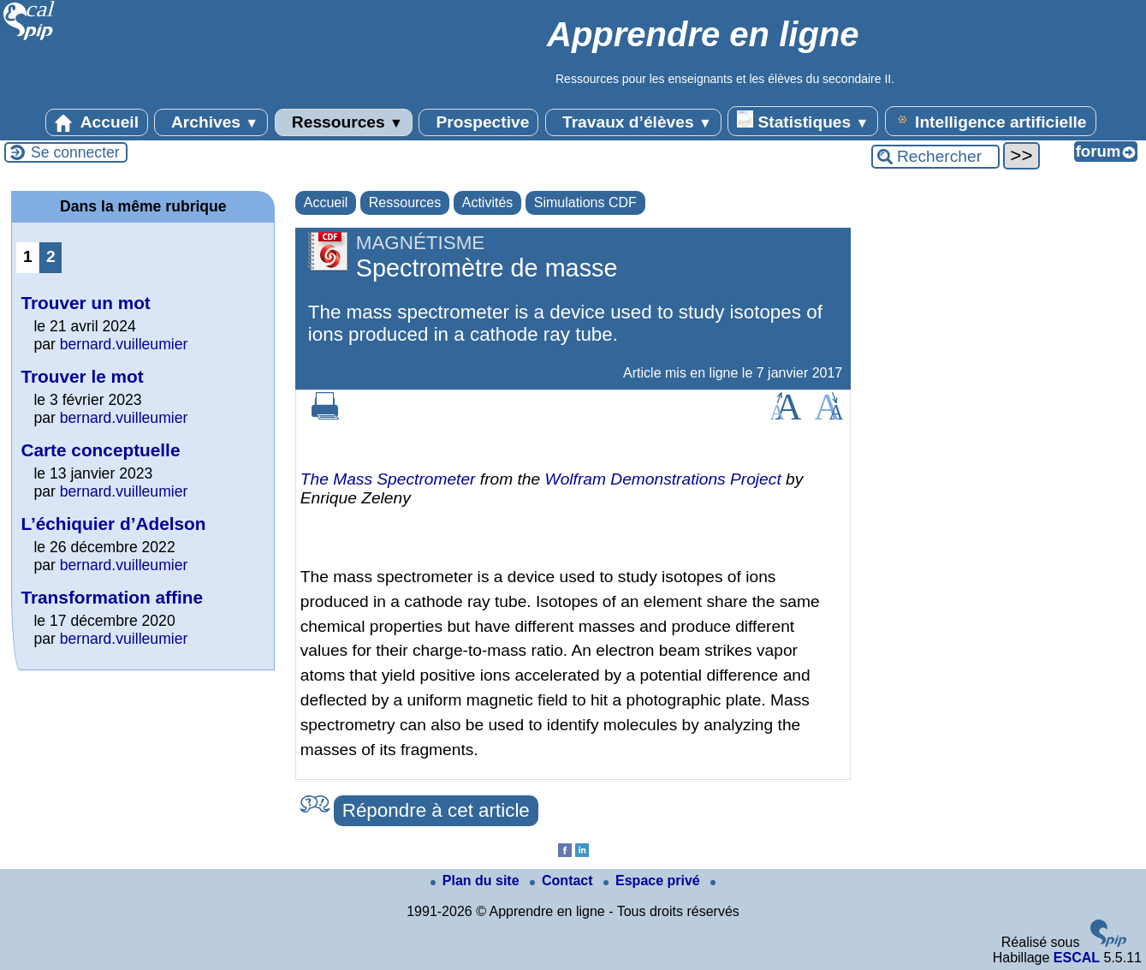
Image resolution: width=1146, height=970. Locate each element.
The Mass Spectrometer (388, 479)
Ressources (343, 122)
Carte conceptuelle (100, 450)
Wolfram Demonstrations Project (663, 479)
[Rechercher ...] (935, 157)
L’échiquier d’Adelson (113, 523)
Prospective (478, 122)
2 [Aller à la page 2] (51, 256)
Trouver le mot (82, 376)
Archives (210, 122)
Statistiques (803, 120)
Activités (488, 202)
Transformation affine (112, 597)
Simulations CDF (585, 202)
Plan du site (476, 880)
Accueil (97, 122)
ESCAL (1077, 957)
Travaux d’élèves (633, 122)
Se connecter (75, 152)
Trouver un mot (85, 302)
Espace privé (653, 880)
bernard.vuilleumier (124, 344)
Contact (563, 880)
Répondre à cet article (436, 810)
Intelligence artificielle (990, 120)
